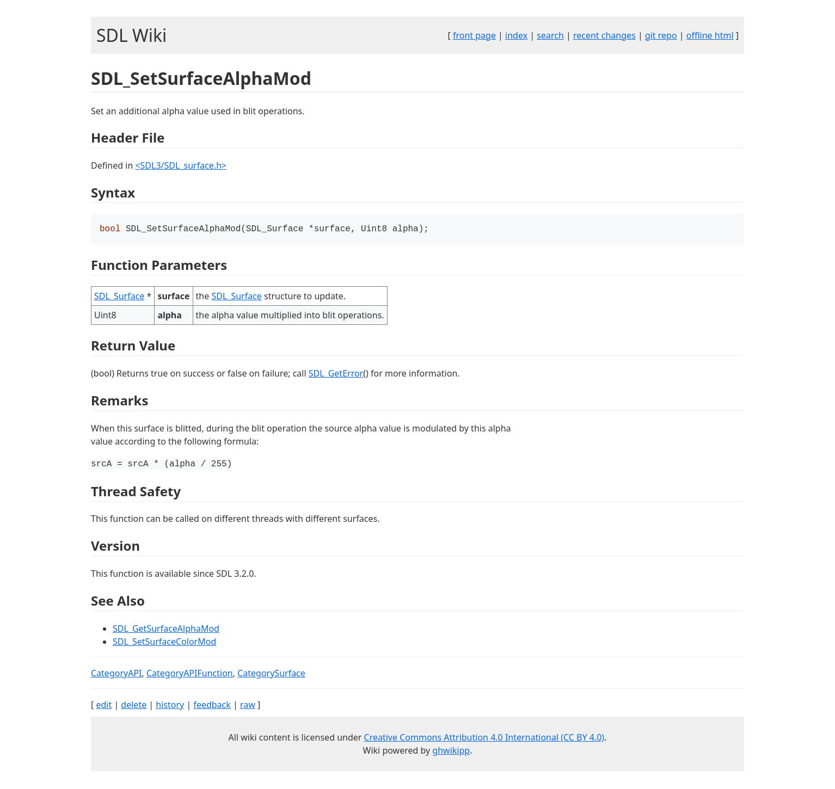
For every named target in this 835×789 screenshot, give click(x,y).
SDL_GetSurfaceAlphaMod (166, 630)
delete (133, 706)
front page (474, 35)
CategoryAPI (116, 674)
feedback (211, 706)
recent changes (604, 35)
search (550, 35)
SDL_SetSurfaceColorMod (164, 643)
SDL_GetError (336, 374)
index (516, 35)
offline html (710, 35)
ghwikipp (451, 751)
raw (247, 706)
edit (104, 706)
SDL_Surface (119, 297)
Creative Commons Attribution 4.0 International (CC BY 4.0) (484, 738)
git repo (661, 35)
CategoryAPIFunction (189, 674)
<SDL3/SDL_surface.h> (180, 165)
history (170, 706)
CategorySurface (271, 674)
